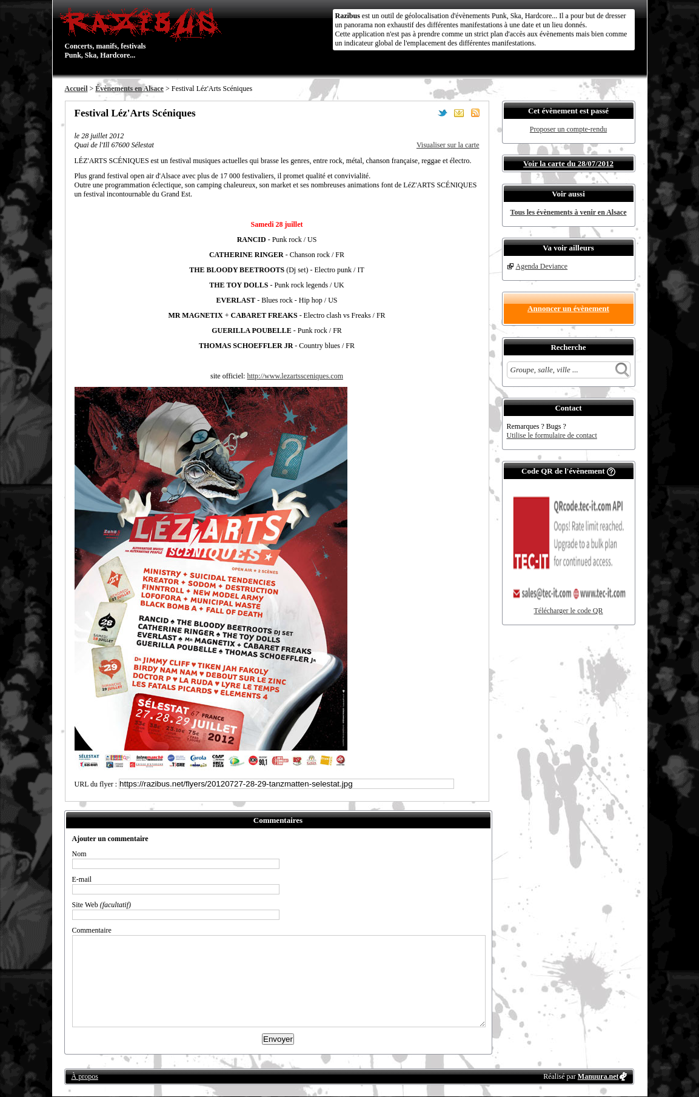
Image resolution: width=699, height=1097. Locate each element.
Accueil (76, 88)
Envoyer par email (459, 113)
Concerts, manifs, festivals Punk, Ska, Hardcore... (143, 32)
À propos (85, 1076)
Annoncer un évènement (568, 308)
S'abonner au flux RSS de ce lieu (475, 113)
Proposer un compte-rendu (568, 129)
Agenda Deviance (542, 266)
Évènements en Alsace (129, 88)
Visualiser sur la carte (448, 145)
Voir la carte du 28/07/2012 (568, 163)
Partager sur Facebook (426, 113)
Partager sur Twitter (442, 113)
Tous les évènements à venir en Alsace (568, 212)
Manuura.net (598, 1076)
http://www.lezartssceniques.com (295, 376)
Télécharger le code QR (568, 610)
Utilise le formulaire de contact (552, 435)
